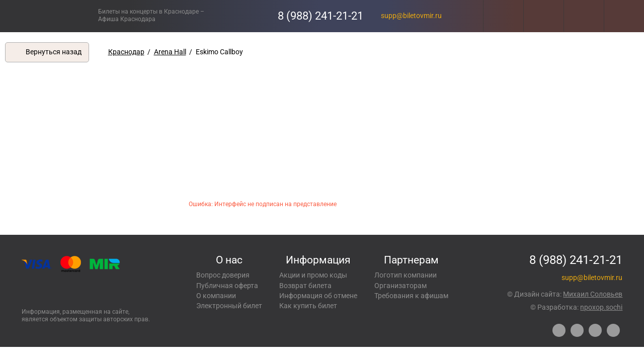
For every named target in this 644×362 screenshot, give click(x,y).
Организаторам (400, 286)
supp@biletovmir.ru (411, 16)
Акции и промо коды (313, 275)
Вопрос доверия (223, 275)
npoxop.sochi (601, 307)
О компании (216, 296)
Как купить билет (308, 306)
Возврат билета (305, 286)
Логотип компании (405, 275)
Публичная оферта (227, 286)
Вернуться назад (54, 52)
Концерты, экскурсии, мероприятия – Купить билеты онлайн (49, 16)
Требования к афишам (411, 296)
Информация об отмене (318, 296)
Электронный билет (229, 306)
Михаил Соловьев (592, 294)
